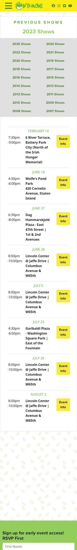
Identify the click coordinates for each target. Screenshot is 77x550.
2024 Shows (55, 44)
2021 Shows (55, 52)
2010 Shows (22, 102)
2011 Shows (55, 94)
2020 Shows (21, 60)
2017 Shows (55, 69)
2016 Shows (22, 77)
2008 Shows (21, 111)
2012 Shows (22, 94)
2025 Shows (21, 44)
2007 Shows (55, 111)
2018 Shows (22, 69)
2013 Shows (55, 85)
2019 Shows (55, 60)
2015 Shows (55, 77)
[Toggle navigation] (8, 6)
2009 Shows (55, 102)
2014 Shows (22, 85)
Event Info (63, 141)
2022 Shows (22, 52)
